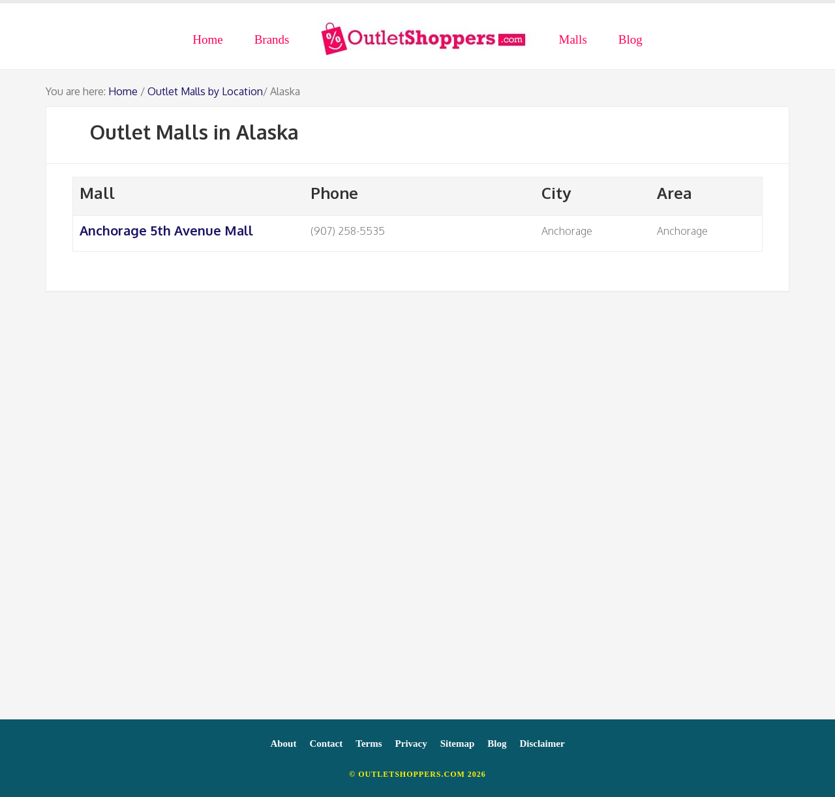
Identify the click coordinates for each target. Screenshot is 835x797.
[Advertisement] (417, 512)
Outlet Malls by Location (205, 91)
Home (123, 91)
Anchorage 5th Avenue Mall (166, 230)
